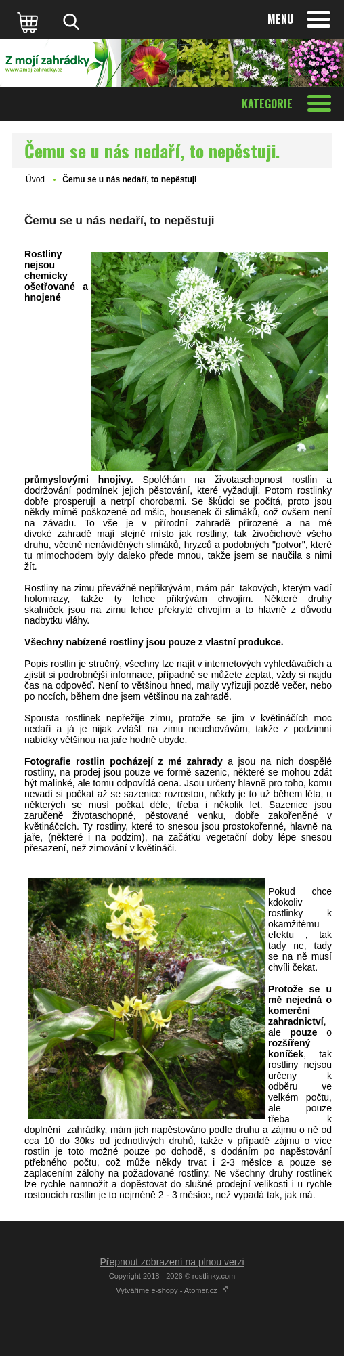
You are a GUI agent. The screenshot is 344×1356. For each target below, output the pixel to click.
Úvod (35, 179)
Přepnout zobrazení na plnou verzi (172, 1261)
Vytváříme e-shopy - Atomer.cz (172, 1290)
